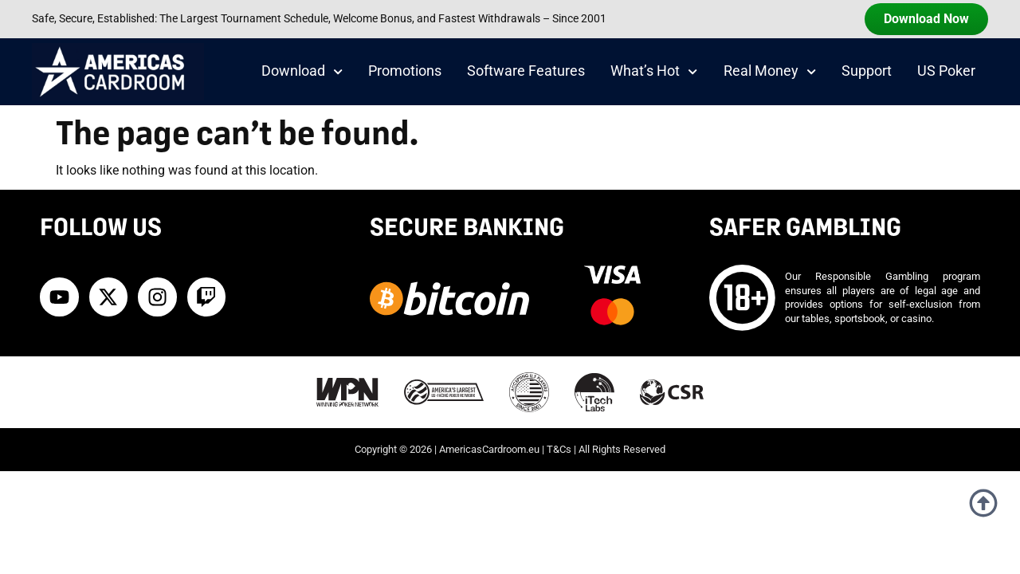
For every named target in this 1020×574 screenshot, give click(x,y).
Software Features (526, 71)
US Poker (946, 71)
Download (302, 72)
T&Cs (559, 449)
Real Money (770, 72)
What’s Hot (653, 72)
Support (867, 71)
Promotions (404, 71)
